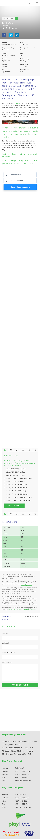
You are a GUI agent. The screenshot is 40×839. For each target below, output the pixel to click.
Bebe (23, 450)
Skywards (5, 50)
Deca (29, 450)
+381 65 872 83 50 (22, 732)
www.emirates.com (9, 44)
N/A (21, 72)
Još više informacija (14, 506)
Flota (5, 450)
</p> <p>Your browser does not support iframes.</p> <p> (20, 181)
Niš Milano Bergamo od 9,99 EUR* (18, 712)
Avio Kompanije (8, 18)
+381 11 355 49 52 (22, 735)
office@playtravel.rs (23, 738)
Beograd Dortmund (12, 703)
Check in (11, 450)
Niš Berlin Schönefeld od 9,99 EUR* (19, 706)
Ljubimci (35, 450)
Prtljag (17, 450)
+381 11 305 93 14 (22, 729)
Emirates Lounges (8, 55)
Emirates (6, 79)
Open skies (6, 61)
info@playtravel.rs (26, 585)
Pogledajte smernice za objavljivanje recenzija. (22, 609)
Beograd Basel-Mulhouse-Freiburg (19, 709)
